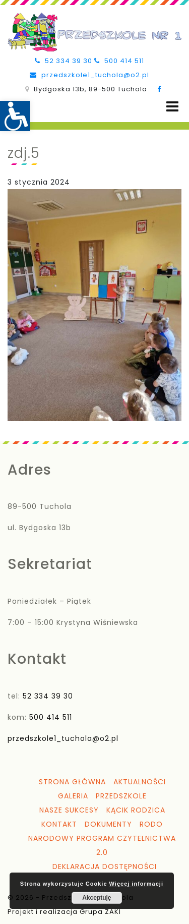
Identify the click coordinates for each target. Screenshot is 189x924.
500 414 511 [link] (119, 61)
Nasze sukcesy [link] (69, 810)
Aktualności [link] (139, 782)
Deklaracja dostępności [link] (104, 866)
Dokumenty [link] (108, 824)
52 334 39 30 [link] (63, 61)
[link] (15, 116)
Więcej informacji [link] (136, 884)
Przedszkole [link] (121, 796)
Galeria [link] (73, 796)
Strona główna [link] (72, 782)
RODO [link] (151, 824)
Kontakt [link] (59, 824)
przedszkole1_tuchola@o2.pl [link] (89, 75)
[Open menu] (172, 106)
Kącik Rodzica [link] (135, 810)
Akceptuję (96, 897)
